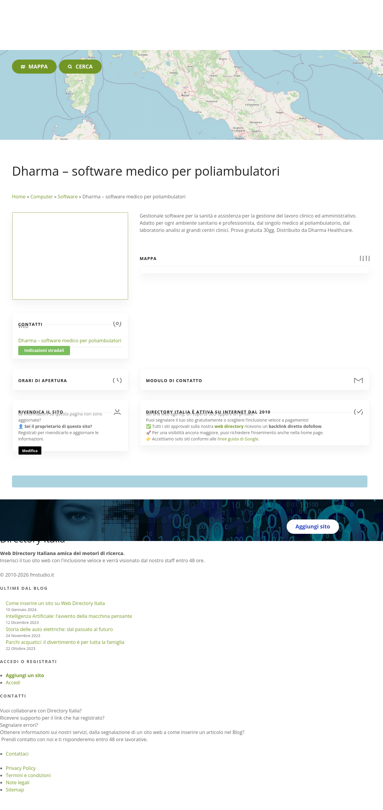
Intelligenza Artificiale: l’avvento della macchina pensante (69, 616)
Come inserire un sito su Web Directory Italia (55, 603)
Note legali (17, 782)
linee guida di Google (238, 439)
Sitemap (15, 789)
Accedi (13, 682)
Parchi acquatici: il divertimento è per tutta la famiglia (65, 642)
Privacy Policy (21, 768)
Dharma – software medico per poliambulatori (69, 340)
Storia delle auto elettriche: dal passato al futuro (59, 629)
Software (67, 196)
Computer (41, 196)
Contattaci (17, 753)
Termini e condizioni (28, 775)
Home (18, 196)
